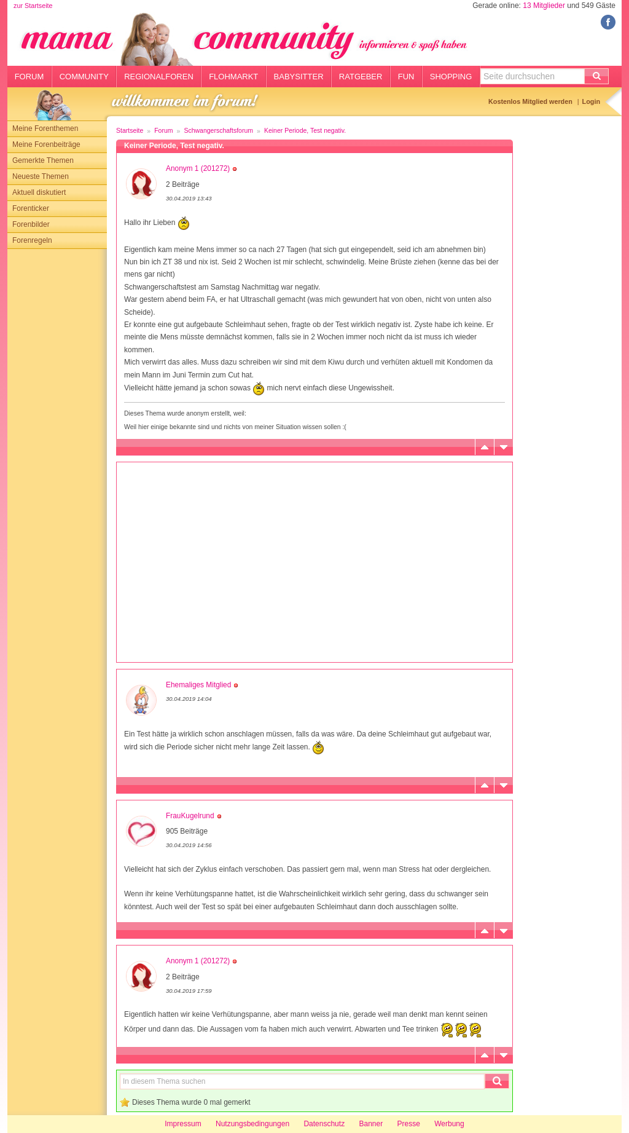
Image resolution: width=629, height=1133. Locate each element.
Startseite (129, 130)
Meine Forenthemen (45, 128)
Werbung (449, 1123)
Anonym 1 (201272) (198, 168)
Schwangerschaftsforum (218, 130)
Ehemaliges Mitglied (198, 685)
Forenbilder (31, 224)
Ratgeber (361, 76)
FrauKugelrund (190, 815)
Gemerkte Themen (43, 160)
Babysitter (299, 76)
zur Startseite (33, 5)
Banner (371, 1123)
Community (84, 76)
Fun (406, 76)
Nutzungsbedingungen (252, 1123)
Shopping (451, 76)
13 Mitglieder (544, 5)
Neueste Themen (40, 176)
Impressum (183, 1123)
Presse (408, 1123)
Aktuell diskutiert (39, 192)
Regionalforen (158, 76)
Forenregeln (32, 240)
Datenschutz (324, 1123)
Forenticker (30, 208)
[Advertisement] (57, 433)
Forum (29, 76)
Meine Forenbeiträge (46, 144)
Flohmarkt (233, 76)
